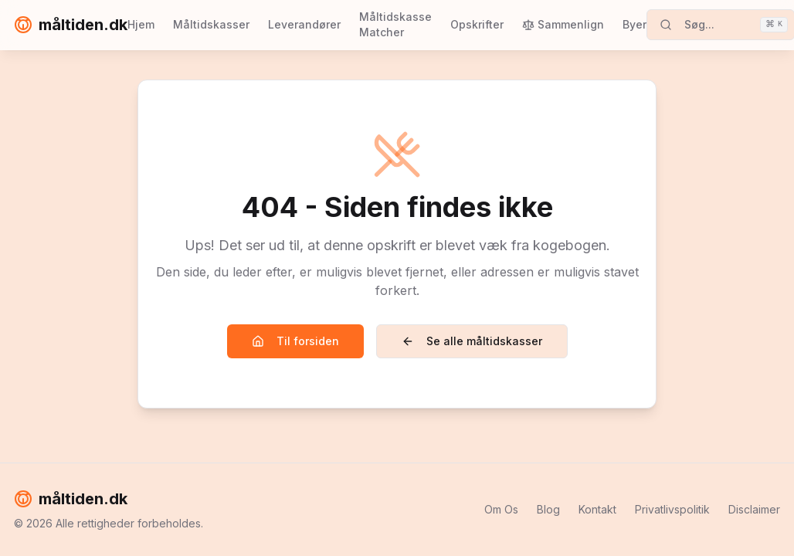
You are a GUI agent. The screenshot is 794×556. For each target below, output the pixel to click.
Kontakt (597, 509)
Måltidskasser (211, 24)
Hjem (140, 24)
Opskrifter (477, 24)
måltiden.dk (70, 24)
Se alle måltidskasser (472, 341)
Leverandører (304, 24)
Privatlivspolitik (672, 509)
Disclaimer (754, 509)
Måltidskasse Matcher (395, 24)
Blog (548, 509)
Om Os (501, 509)
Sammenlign (563, 24)
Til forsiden (295, 341)
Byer (634, 24)
